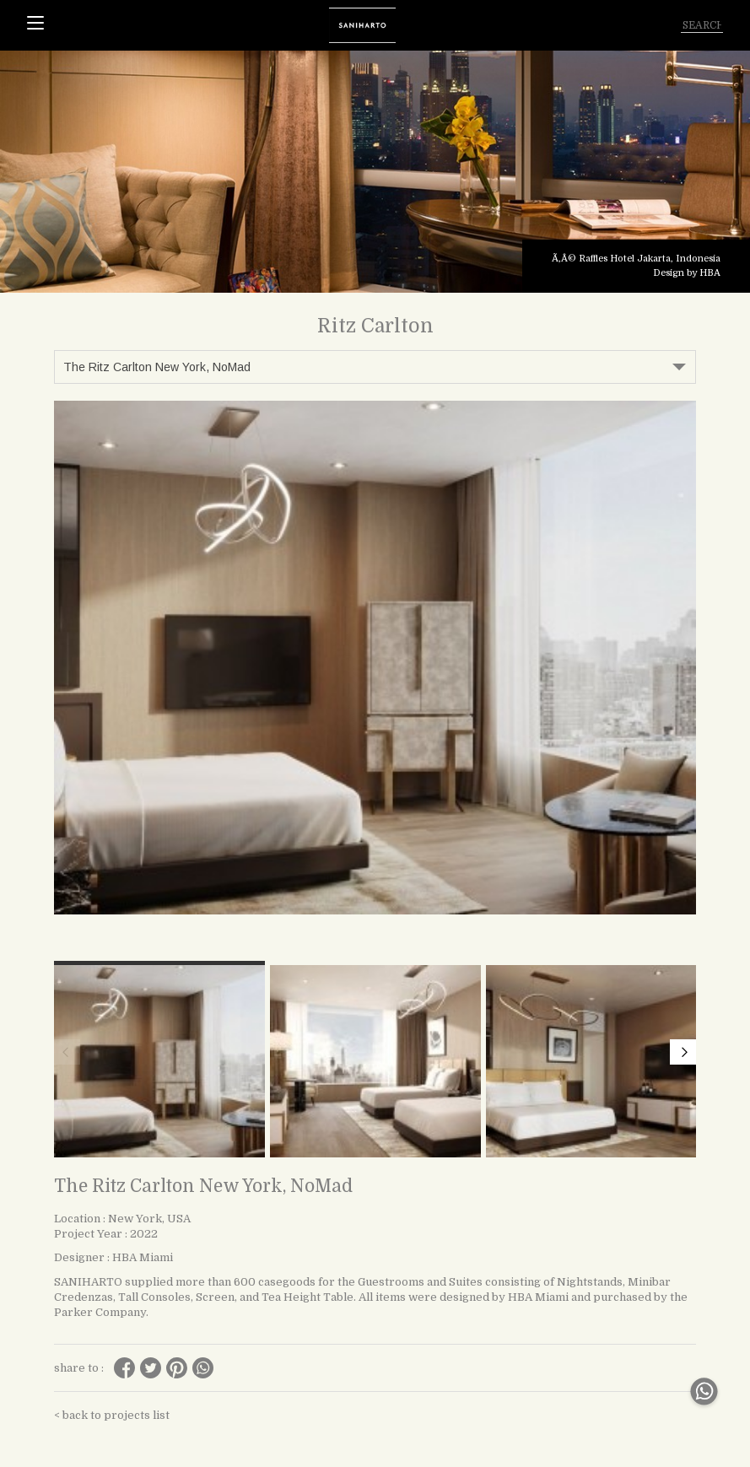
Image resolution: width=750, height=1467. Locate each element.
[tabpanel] (375, 172)
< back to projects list (112, 1415)
